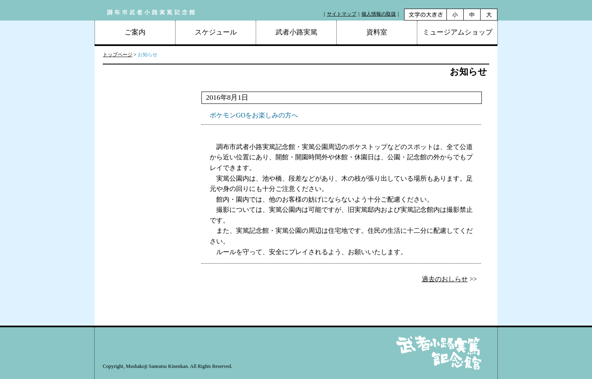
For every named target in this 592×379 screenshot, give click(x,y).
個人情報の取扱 (378, 14)
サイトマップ (341, 14)
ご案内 (135, 32)
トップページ (117, 54)
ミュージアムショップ (458, 32)
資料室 (376, 32)
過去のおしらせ (445, 279)
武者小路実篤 (296, 32)
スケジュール (216, 32)
